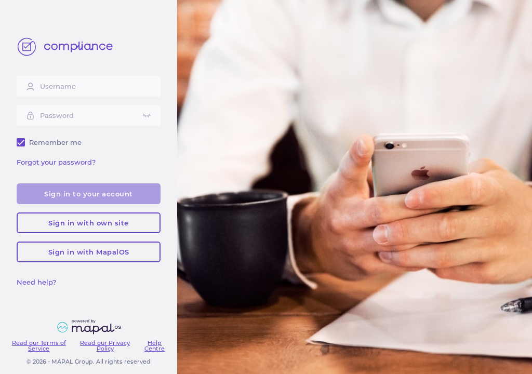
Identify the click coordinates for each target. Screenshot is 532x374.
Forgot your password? (56, 162)
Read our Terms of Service (39, 346)
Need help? (36, 282)
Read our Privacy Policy (105, 346)
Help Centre (154, 346)
